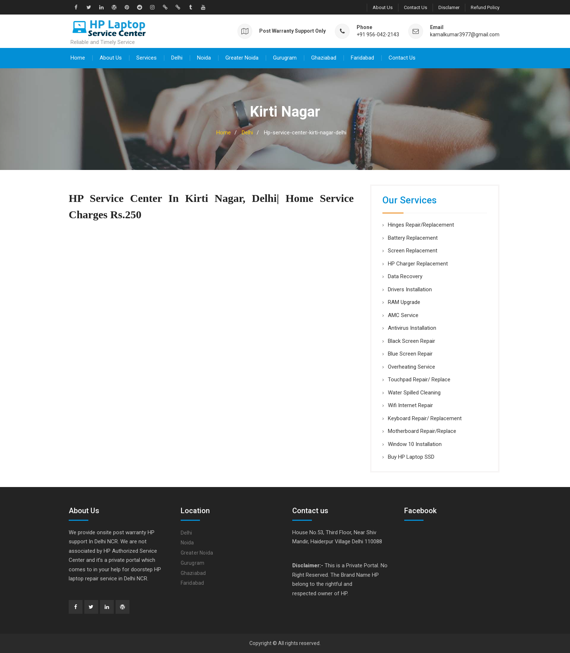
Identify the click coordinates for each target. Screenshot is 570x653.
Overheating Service (411, 367)
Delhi (176, 57)
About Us (383, 7)
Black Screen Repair (411, 341)
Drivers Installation (410, 289)
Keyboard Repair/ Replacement (425, 418)
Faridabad (362, 57)
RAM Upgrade (404, 302)
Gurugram (285, 57)
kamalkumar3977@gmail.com (464, 35)
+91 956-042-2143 (378, 35)
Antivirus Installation (412, 328)
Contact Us (415, 7)
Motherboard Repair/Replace (422, 431)
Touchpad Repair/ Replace (419, 379)
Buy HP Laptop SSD (411, 457)
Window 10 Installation (415, 444)
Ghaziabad (323, 57)
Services (146, 57)
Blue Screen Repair (410, 353)
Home (78, 57)
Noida (204, 57)
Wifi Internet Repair (410, 405)
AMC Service (403, 315)
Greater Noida (241, 57)
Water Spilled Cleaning (414, 392)
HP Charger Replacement (418, 263)
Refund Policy (485, 7)
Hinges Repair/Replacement (421, 225)
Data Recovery (405, 276)
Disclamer (448, 7)
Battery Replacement (413, 238)
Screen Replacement (412, 250)
